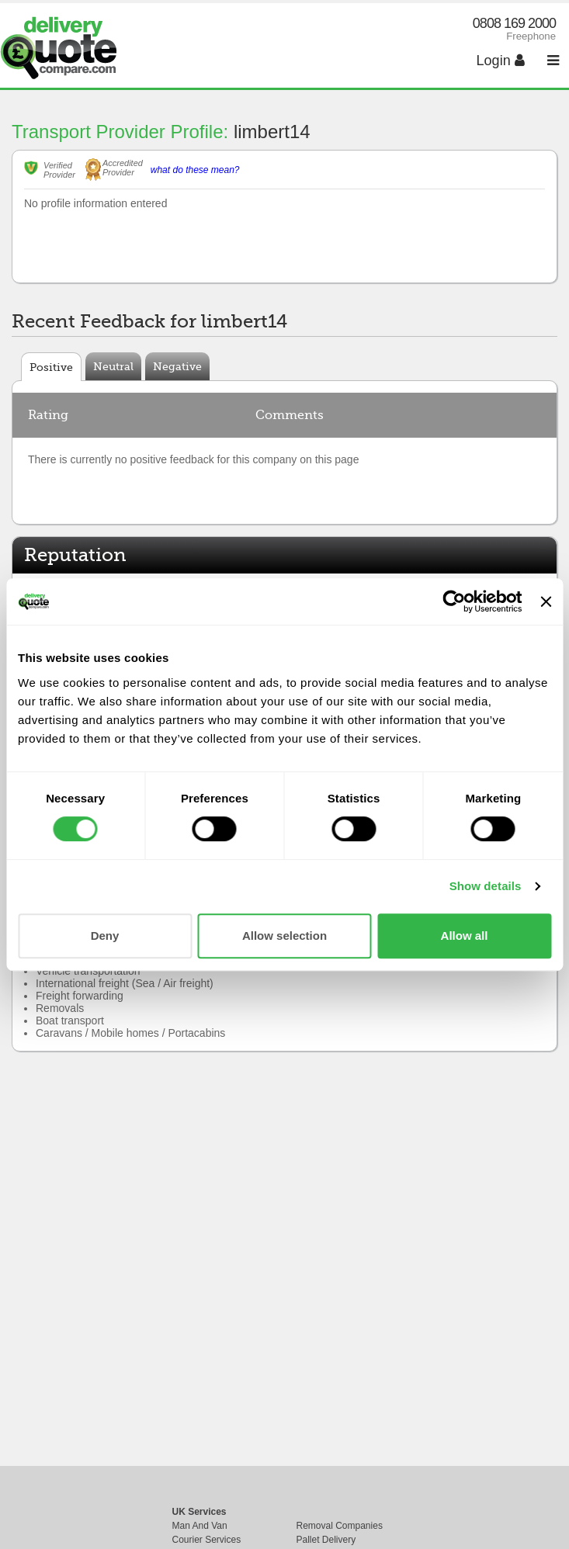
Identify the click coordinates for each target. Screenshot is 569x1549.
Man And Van (199, 1525)
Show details (485, 885)
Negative (177, 366)
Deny (105, 935)
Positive (51, 367)
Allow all (464, 935)
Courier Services (206, 1539)
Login (501, 60)
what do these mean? (195, 170)
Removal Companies (340, 1525)
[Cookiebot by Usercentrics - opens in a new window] (454, 601)
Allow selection (284, 935)
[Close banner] (545, 601)
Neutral (113, 366)
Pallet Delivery (326, 1539)
